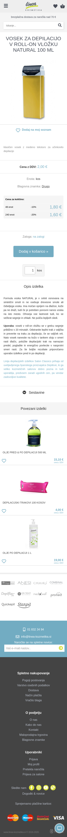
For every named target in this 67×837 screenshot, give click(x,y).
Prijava (33, 759)
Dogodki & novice (33, 793)
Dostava (33, 690)
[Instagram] (37, 787)
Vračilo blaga (33, 700)
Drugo (46, 186)
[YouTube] (45, 787)
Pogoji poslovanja (33, 680)
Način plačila (33, 695)
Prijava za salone (33, 774)
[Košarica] (62, 6)
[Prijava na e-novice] (60, 648)
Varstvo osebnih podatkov (33, 685)
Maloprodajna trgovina (33, 734)
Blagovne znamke (33, 739)
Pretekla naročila (33, 769)
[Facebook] (30, 787)
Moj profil (33, 764)
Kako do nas (33, 724)
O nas (33, 719)
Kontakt (33, 729)
